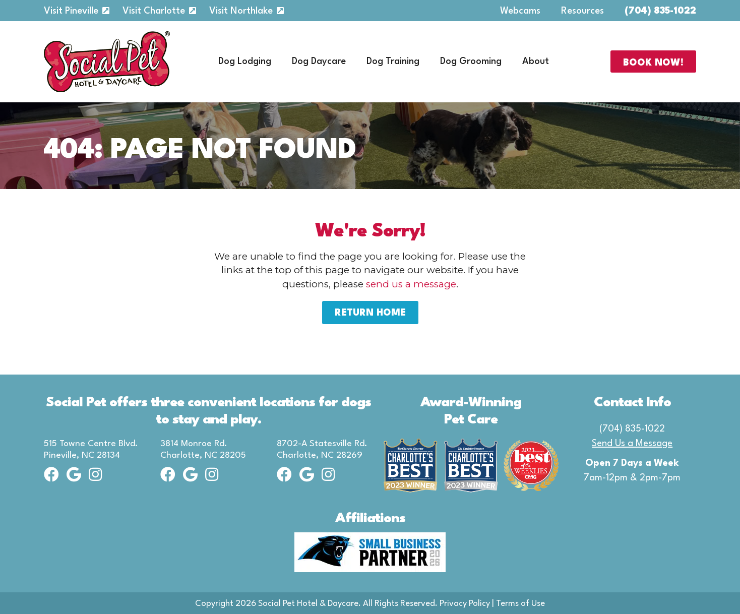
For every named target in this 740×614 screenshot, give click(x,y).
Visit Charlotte (153, 11)
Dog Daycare (319, 61)
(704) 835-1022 (660, 11)
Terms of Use (520, 603)
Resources (582, 11)
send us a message (411, 284)
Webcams (520, 11)
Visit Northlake (241, 11)
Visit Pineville (71, 11)
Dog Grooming (471, 61)
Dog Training (392, 61)
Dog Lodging (244, 61)
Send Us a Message (632, 443)
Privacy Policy (465, 603)
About (535, 61)
